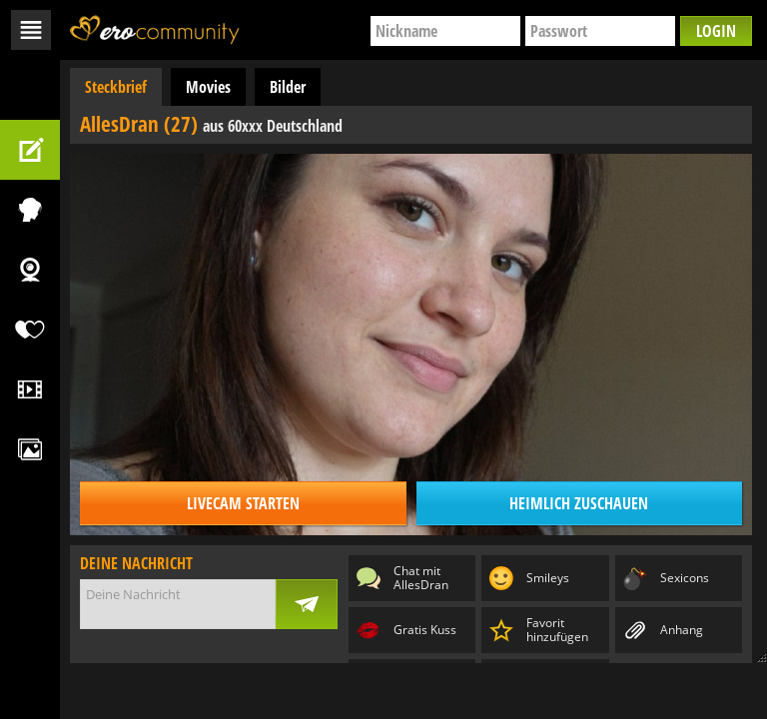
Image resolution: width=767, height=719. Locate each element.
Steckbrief (116, 87)
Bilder (288, 87)
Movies (208, 87)
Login (716, 31)
